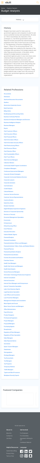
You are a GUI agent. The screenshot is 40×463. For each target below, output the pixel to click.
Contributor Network (25, 442)
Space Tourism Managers (11, 346)
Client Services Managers (11, 160)
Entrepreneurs (8, 223)
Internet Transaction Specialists (12, 286)
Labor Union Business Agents (12, 289)
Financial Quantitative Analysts (12, 252)
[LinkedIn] (26, 451)
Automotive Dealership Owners (12, 105)
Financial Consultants (10, 240)
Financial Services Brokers (11, 254)
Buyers (6, 128)
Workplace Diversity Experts (11, 375)
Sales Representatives (10, 341)
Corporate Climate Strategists (12, 174)
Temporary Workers (9, 366)
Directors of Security (9, 214)
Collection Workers (9, 162)
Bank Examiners (8, 108)
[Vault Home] (8, 2)
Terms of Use (10, 456)
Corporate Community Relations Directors (15, 177)
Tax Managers (8, 361)
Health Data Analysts (9, 269)
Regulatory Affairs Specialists (12, 335)
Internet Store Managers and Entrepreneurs (16, 283)
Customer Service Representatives (13, 197)
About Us (8, 433)
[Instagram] (21, 456)
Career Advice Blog (11, 451)
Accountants (7, 93)
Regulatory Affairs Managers (12, 332)
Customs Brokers (8, 200)
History (20, 20)
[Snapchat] (30, 456)
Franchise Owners (9, 260)
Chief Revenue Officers (10, 148)
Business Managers (9, 125)
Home (3, 8)
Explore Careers (12, 8)
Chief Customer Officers (10, 131)
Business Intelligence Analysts (12, 122)
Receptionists (7, 329)
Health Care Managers (10, 263)
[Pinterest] (26, 456)
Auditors (6, 102)
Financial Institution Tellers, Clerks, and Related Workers (19, 246)
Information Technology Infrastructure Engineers (17, 274)
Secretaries (7, 343)
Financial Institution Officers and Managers (15, 243)
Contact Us (9, 435)
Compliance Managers (10, 168)
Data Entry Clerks (8, 203)
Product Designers (9, 315)
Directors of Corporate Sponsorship (13, 211)
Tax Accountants (8, 358)
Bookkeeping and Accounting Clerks (14, 114)
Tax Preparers (8, 364)
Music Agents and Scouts (11, 303)
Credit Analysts (8, 188)
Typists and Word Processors (12, 372)
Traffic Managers (8, 369)
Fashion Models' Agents (10, 234)
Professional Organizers (10, 318)
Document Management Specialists (14, 217)
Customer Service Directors (11, 194)
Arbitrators (7, 96)
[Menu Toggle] (2, 2)
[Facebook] (21, 451)
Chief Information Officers (11, 139)
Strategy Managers (9, 355)
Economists (7, 220)
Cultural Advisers (8, 191)
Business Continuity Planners (12, 116)
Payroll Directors (8, 312)
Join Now (9, 438)
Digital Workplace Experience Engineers (14, 208)
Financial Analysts (9, 237)
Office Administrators (10, 309)
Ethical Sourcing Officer (10, 226)
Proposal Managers (9, 323)
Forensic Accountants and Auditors (13, 257)
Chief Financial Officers (10, 137)
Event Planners (8, 229)
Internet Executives (9, 280)
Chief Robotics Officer (10, 151)
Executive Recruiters (9, 231)
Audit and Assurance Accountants (13, 99)
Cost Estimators (8, 185)
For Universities (24, 435)
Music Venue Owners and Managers (14, 306)
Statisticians (7, 349)
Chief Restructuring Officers (11, 145)
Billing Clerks (7, 111)
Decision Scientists (9, 206)
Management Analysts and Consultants (15, 300)
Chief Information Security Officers (13, 142)
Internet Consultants (9, 277)
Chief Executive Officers (10, 134)
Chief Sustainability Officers (11, 154)
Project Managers (9, 320)
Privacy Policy (10, 453)
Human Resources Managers (12, 272)
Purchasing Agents (9, 326)
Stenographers (8, 352)
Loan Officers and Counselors (12, 295)
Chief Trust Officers (9, 157)
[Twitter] (30, 451)
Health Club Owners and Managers (13, 266)
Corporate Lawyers (9, 180)
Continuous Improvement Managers (14, 171)
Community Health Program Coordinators (15, 165)
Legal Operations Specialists (11, 292)
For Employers (24, 433)
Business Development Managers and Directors (17, 119)
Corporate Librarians (9, 183)
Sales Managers (8, 338)
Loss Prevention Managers (11, 297)
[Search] (38, 3)
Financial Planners (9, 249)
